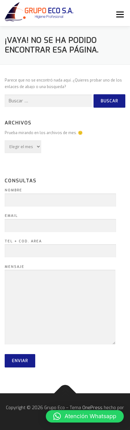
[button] (85, 416)
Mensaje (60, 305)
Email (60, 220)
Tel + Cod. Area (60, 246)
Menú (119, 14)
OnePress (92, 408)
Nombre (60, 195)
